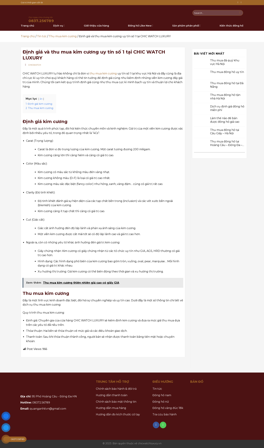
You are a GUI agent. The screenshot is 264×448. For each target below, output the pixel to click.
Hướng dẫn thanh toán (111, 395)
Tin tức (42, 36)
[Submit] (240, 13)
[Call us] (242, 2)
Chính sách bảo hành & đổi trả (116, 388)
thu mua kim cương (103, 73)
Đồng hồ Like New (140, 25)
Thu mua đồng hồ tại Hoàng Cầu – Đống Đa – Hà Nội (226, 143)
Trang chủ (28, 36)
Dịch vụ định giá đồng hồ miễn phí (227, 108)
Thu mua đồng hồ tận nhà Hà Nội (225, 96)
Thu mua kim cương (63, 36)
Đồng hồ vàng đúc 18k (167, 408)
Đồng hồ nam (161, 395)
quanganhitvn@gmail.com (48, 408)
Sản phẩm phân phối (186, 25)
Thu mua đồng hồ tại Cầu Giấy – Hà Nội (224, 131)
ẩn (41, 99)
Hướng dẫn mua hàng (111, 408)
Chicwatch (34, 65)
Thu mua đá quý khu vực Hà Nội (224, 62)
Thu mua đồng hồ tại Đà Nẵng (226, 85)
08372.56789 (41, 402)
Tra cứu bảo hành (164, 414)
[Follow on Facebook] (238, 2)
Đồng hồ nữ (160, 401)
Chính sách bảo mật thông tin (116, 401)
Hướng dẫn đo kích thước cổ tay (118, 414)
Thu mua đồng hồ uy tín (227, 72)
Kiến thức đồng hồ (231, 25)
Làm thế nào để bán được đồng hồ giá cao (224, 120)
